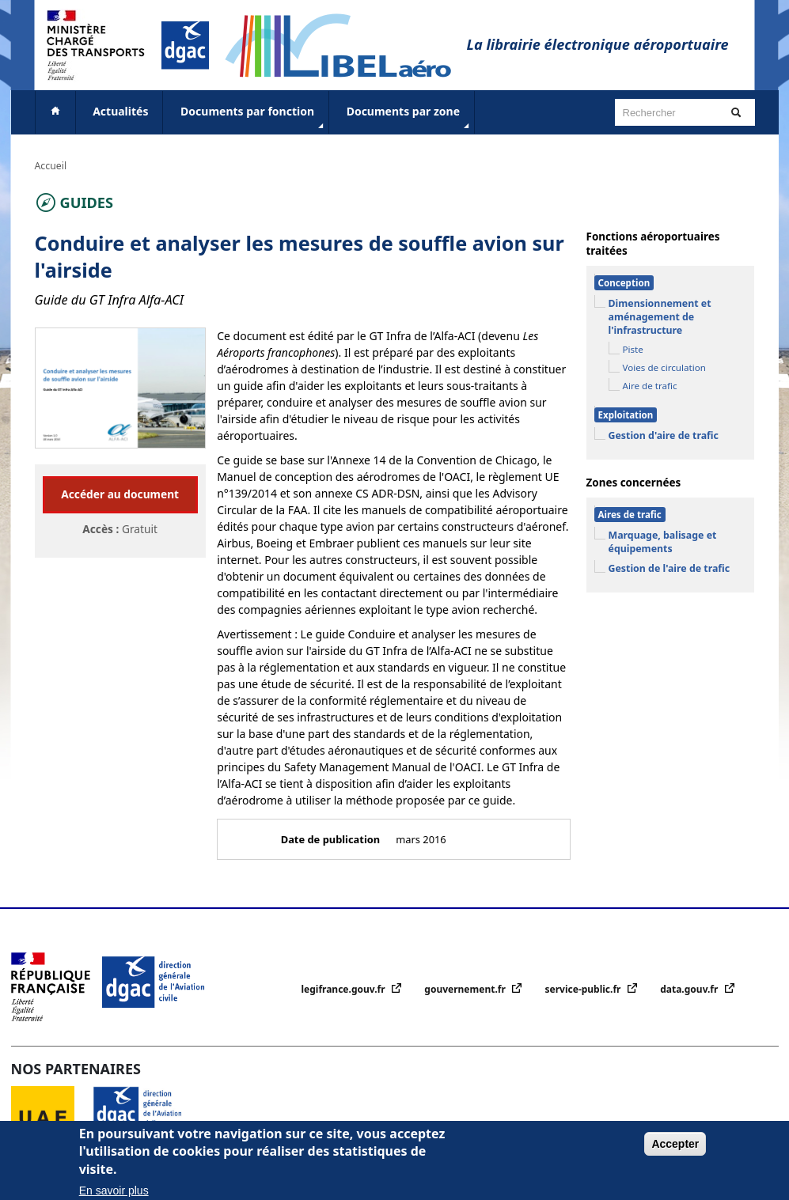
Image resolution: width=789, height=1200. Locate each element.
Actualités (120, 111)
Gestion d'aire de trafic (664, 435)
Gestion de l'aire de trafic (669, 568)
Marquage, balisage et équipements (663, 541)
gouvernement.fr (466, 989)
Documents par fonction (253, 118)
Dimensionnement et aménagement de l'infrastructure (660, 317)
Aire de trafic (650, 386)
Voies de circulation (664, 367)
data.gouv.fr (690, 989)
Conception (624, 283)
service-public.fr (584, 989)
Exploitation (626, 415)
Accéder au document (120, 494)
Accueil (51, 165)
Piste (633, 349)
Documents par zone (409, 118)
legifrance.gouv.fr (345, 989)
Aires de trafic (630, 515)
